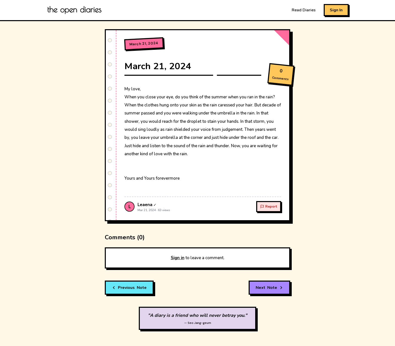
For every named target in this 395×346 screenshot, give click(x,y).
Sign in (177, 258)
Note (129, 288)
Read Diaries (304, 10)
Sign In (336, 10)
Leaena (145, 205)
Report (268, 206)
